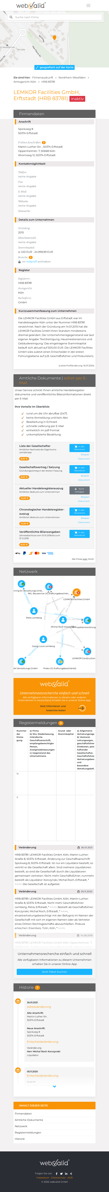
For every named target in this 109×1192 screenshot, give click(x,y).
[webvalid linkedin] (67, 1173)
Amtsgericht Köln (25, 81)
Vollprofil (31, 261)
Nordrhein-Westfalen (72, 77)
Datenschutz (58, 1177)
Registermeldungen (28, 1132)
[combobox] (54, 17)
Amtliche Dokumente (29, 1119)
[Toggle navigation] (88, 5)
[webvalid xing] (71, 1173)
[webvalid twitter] (62, 1173)
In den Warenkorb (79, 448)
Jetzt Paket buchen (54, 971)
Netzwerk (21, 1126)
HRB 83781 (48, 81)
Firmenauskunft (42, 77)
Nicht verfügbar (79, 490)
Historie (20, 1138)
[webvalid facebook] (57, 1173)
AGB (70, 1177)
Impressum (42, 1177)
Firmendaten (23, 1113)
